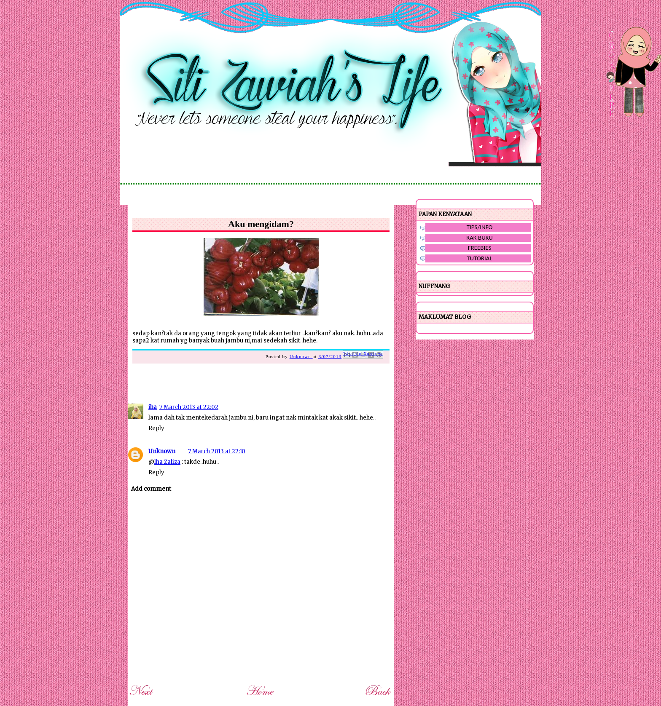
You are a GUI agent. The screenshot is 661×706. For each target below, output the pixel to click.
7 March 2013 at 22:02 (188, 407)
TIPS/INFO (480, 227)
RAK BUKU (479, 237)
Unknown (161, 451)
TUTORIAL (479, 258)
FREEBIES (480, 247)
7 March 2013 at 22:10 (216, 451)
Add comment (151, 488)
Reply (156, 428)
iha (152, 407)
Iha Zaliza (167, 461)
